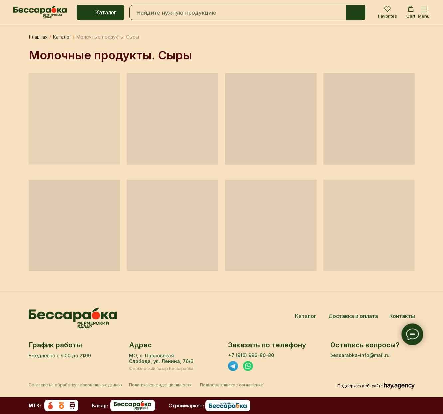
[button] (387, 12)
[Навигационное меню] (424, 12)
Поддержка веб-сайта (360, 385)
